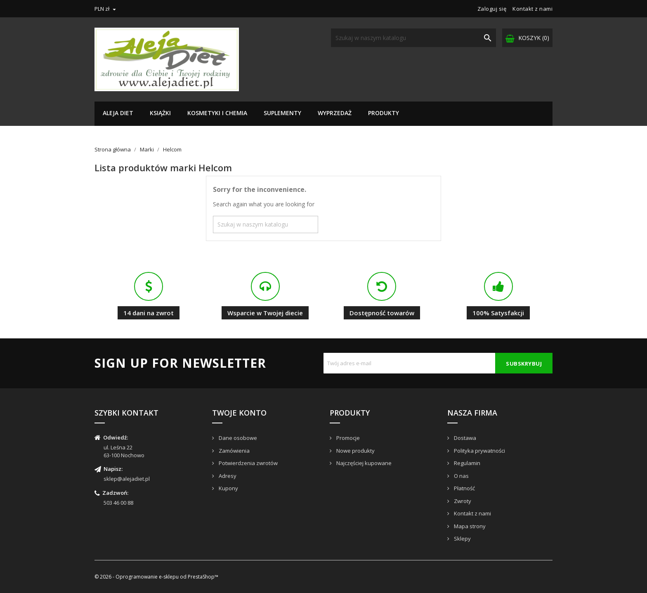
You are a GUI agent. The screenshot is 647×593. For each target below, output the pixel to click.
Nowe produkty (355, 450)
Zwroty (462, 501)
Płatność (464, 488)
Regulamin (466, 463)
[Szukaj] (413, 37)
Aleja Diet (118, 113)
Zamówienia (233, 450)
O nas (461, 476)
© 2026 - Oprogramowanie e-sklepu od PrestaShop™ (156, 576)
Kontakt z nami (532, 8)
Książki (160, 113)
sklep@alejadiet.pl (127, 478)
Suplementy (282, 113)
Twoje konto (239, 413)
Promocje (347, 438)
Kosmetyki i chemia (217, 113)
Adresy (226, 476)
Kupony (227, 488)
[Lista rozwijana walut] (106, 8)
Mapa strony (469, 526)
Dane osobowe (237, 438)
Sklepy (462, 538)
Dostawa (464, 438)
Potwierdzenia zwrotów (247, 463)
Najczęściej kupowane (363, 463)
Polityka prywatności (479, 450)
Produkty (383, 113)
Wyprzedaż (335, 113)
